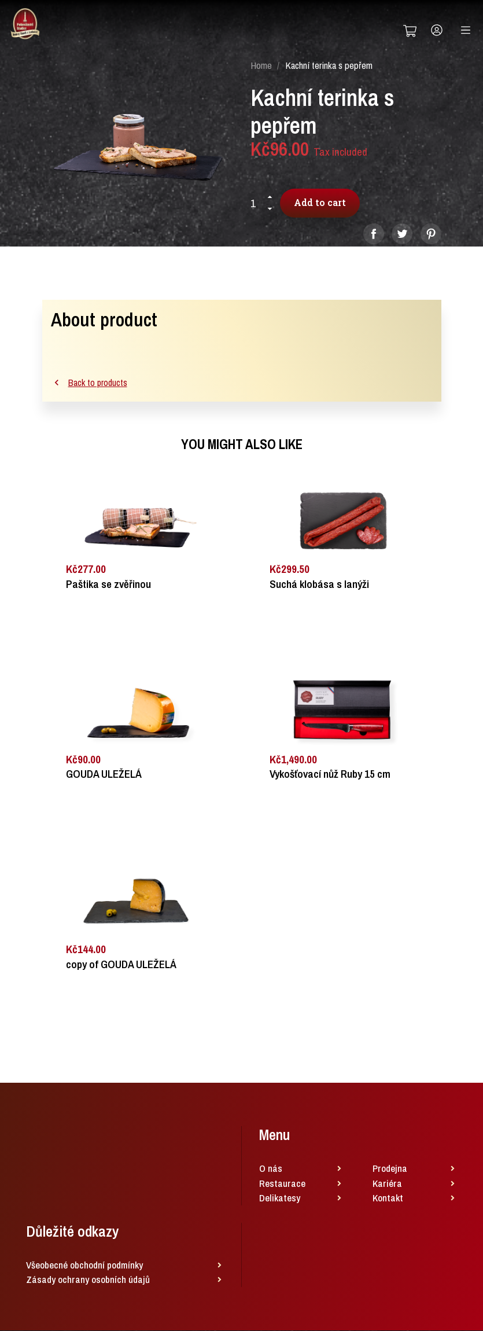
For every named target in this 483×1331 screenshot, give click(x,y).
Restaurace (282, 1183)
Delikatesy (279, 1198)
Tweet (402, 234)
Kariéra (387, 1183)
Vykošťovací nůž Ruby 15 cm (330, 775)
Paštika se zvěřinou (108, 584)
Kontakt (388, 1198)
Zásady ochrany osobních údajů (88, 1280)
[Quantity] (257, 203)
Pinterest (431, 234)
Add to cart (321, 202)
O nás (270, 1169)
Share (373, 234)
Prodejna (390, 1169)
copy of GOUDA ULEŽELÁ (121, 965)
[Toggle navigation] (465, 30)
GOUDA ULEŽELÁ (104, 775)
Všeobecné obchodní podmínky (84, 1265)
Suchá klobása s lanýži (319, 584)
